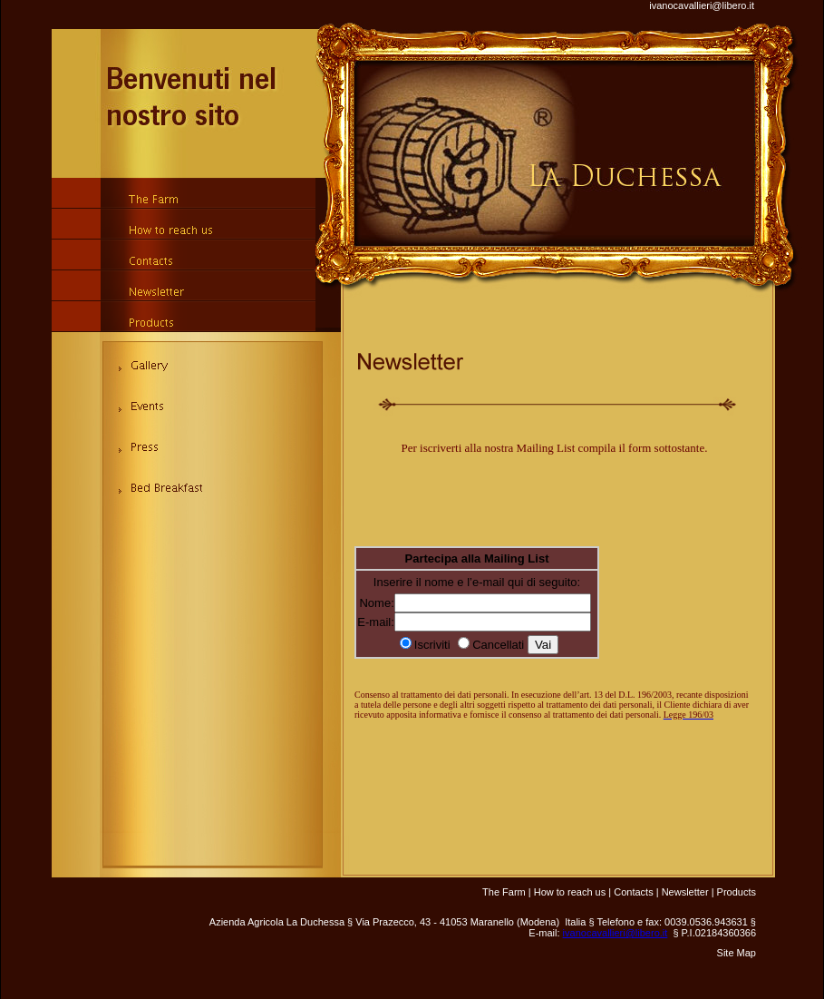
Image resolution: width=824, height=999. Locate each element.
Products (736, 891)
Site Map (736, 952)
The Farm (504, 891)
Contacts (633, 891)
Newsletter (685, 891)
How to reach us (570, 891)
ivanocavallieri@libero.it (701, 5)
